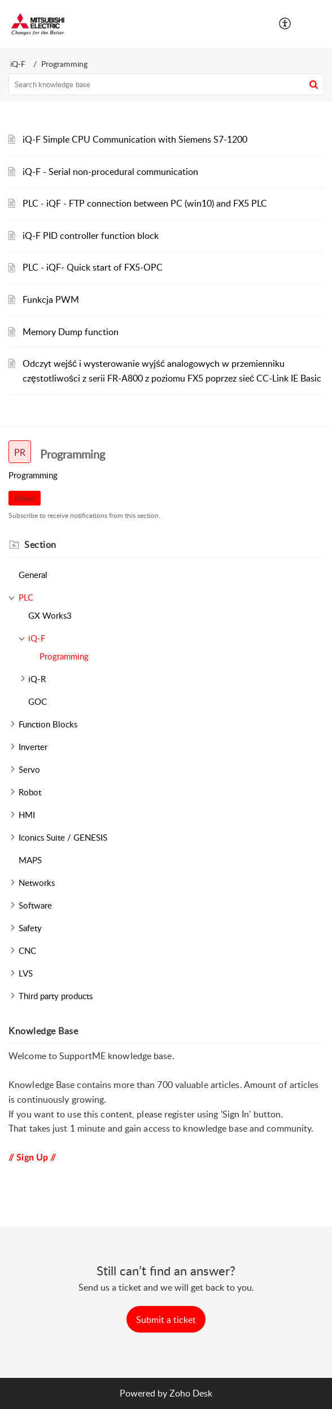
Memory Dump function (71, 332)
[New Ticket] (166, 1319)
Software (35, 905)
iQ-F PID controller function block (91, 235)
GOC (37, 701)
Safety (30, 927)
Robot (30, 792)
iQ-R (37, 678)
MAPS (30, 860)
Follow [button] (24, 498)
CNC (27, 950)
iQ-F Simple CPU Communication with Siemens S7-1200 (135, 139)
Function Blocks (48, 724)
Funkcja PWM (51, 299)
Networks (37, 882)
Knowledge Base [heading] (43, 1031)
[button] (285, 24)
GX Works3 (50, 615)
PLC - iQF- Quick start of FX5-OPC (93, 267)
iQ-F (17, 63)
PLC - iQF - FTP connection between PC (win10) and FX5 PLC (145, 203)
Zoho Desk (190, 1393)
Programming (64, 656)
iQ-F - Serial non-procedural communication (110, 171)
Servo (29, 769)
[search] (166, 84)
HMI (27, 814)
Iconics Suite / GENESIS (63, 837)
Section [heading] (40, 544)
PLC (26, 597)
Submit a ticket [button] (166, 1319)
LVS (26, 973)
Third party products (56, 995)
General (33, 574)
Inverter (33, 746)
